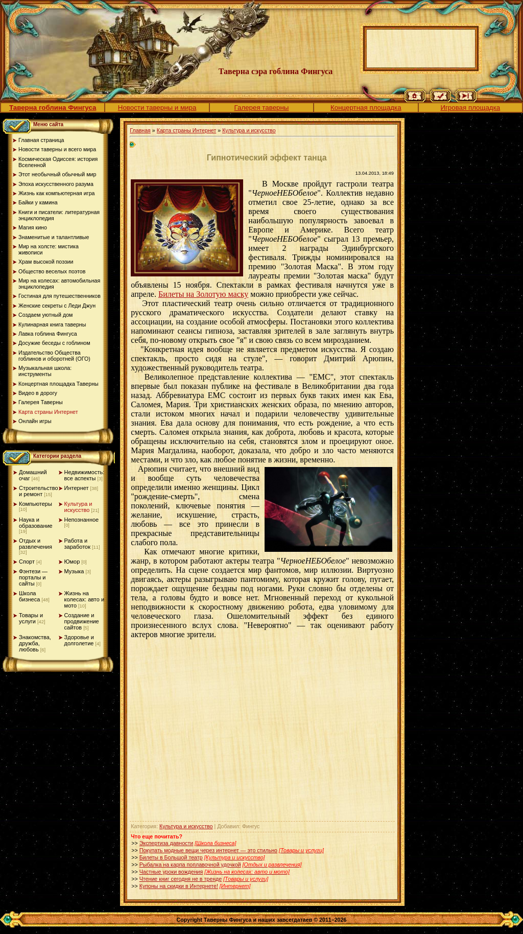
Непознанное (81, 520)
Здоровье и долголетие (79, 640)
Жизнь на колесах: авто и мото (84, 599)
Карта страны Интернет (187, 130)
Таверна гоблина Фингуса (52, 107)
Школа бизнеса (29, 596)
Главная (140, 130)
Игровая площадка (470, 107)
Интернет (76, 488)
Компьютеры (35, 504)
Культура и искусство (78, 507)
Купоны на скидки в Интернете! (178, 886)
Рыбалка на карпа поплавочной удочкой (190, 864)
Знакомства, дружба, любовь (35, 643)
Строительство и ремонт (38, 491)
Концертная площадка (365, 107)
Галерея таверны (261, 107)
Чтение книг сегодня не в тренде (180, 879)
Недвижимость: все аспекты (84, 475)
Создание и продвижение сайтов (81, 621)
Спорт (27, 561)
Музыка (74, 571)
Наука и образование (36, 523)
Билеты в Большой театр (171, 857)
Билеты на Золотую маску (203, 294)
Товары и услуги (31, 618)
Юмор (72, 561)
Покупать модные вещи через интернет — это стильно (208, 850)
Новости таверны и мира (157, 107)
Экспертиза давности (166, 843)
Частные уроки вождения (171, 872)
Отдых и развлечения (35, 544)
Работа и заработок (77, 544)
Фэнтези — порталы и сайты (33, 577)
